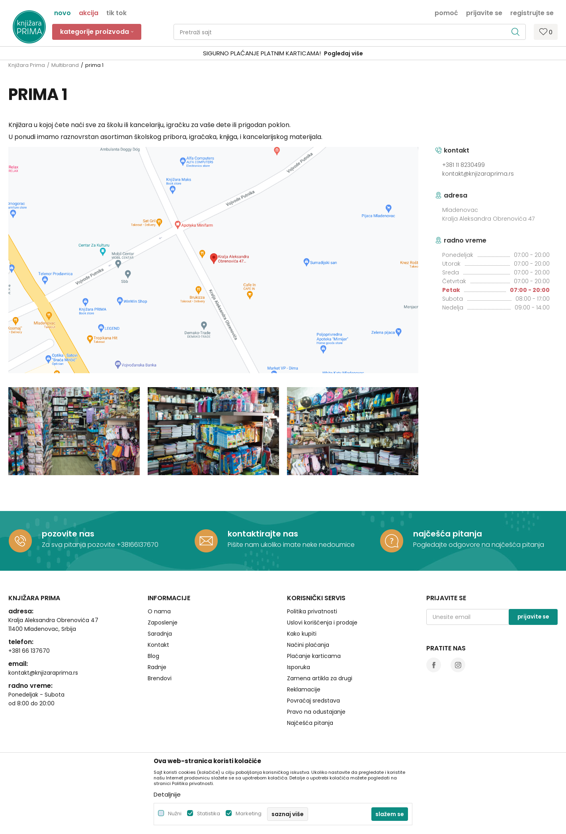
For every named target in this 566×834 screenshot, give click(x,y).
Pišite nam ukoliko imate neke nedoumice (291, 544)
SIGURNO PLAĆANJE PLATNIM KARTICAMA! (262, 53)
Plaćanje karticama (314, 656)
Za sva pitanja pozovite (79, 544)
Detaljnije (167, 794)
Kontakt (158, 645)
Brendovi (160, 678)
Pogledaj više (343, 53)
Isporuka (298, 667)
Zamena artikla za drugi (319, 678)
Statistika (208, 813)
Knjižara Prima (26, 65)
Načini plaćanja (308, 645)
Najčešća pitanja (310, 723)
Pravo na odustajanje (316, 712)
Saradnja (160, 634)
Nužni (175, 813)
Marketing (249, 813)
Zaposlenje (163, 622)
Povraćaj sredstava (313, 701)
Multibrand (65, 65)
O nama (159, 611)
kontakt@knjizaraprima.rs (478, 174)
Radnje (157, 667)
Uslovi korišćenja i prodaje (322, 622)
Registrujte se (532, 12)
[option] (283, 54)
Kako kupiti (301, 634)
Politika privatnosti (312, 611)
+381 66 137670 (29, 651)
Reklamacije (303, 689)
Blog (153, 656)
